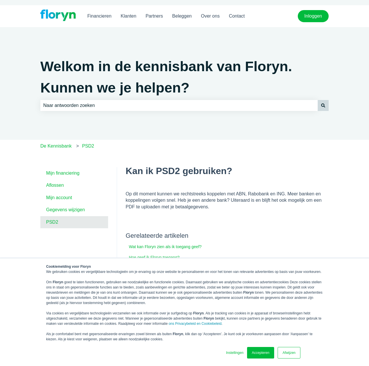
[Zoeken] (323, 105)
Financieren (99, 16)
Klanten (128, 16)
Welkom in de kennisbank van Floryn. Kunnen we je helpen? (166, 77)
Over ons (210, 16)
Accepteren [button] (261, 353)
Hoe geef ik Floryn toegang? (154, 257)
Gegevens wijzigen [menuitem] (65, 209)
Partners (154, 16)
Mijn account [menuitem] (59, 197)
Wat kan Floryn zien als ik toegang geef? (165, 246)
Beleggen (182, 16)
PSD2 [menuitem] (52, 222)
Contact (237, 16)
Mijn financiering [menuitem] (63, 173)
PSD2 (88, 146)
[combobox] (179, 105)
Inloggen (313, 16)
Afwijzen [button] (289, 353)
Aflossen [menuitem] (55, 185)
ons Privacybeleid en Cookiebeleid (195, 324)
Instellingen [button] (235, 353)
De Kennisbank (56, 146)
